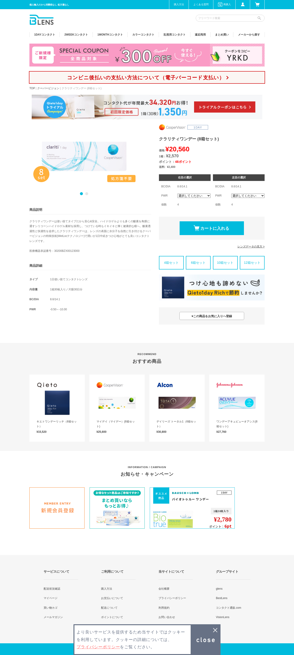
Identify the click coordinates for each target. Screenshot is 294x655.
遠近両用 (200, 34)
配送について (109, 607)
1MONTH (110, 34)
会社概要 (164, 588)
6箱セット (198, 262)
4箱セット (171, 262)
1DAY (44, 34)
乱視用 (175, 34)
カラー (143, 34)
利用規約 (164, 607)
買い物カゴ (50, 607)
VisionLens (222, 617)
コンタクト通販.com (228, 607)
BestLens (221, 598)
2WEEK (76, 34)
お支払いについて (112, 598)
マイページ (50, 598)
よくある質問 (201, 4)
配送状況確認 (52, 588)
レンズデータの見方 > (251, 246)
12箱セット (252, 262)
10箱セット (225, 262)
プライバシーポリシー (172, 598)
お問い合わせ (166, 617)
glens (219, 588)
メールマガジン (53, 617)
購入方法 (179, 4)
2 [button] (86, 193)
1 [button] (81, 193)
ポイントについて (112, 617)
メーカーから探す (249, 34)
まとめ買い (222, 34)
